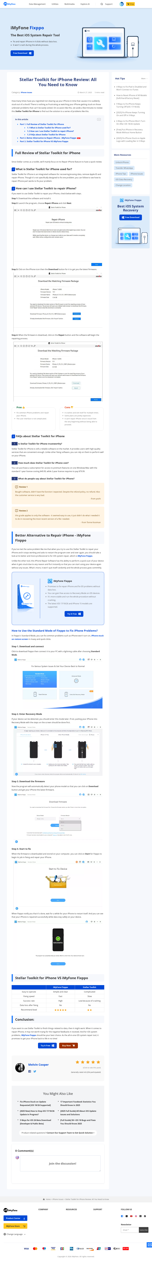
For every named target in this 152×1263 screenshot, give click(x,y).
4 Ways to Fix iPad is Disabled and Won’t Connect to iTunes (131, 88)
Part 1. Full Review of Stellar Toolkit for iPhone (42, 124)
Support (109, 4)
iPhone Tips (121, 173)
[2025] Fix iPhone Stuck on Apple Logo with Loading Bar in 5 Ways (130, 139)
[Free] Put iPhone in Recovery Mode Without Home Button (129, 131)
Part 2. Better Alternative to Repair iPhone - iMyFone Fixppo (50, 138)
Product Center (15, 1218)
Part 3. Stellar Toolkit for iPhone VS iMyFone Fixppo (44, 141)
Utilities (55, 4)
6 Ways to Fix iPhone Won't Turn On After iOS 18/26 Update (130, 122)
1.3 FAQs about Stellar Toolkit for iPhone (46, 134)
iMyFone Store (15, 1226)
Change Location (123, 185)
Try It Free (74, 614)
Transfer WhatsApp (124, 168)
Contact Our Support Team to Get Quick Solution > (70, 1132)
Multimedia (69, 4)
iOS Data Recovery (124, 179)
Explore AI (85, 4)
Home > (49, 1199)
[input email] (130, 1230)
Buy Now (68, 1045)
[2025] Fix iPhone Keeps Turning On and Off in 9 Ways (130, 114)
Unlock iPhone (122, 162)
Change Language (14, 1234)
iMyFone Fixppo (85, 556)
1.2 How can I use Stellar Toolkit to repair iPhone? (50, 131)
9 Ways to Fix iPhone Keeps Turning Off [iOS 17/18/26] (128, 105)
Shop (130, 4)
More (144, 79)
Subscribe (144, 1230)
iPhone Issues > (58, 1199)
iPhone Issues (26, 92)
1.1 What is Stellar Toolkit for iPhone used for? (49, 127)
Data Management (37, 4)
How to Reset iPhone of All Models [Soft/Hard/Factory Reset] (131, 96)
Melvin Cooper (38, 1065)
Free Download (22, 53)
